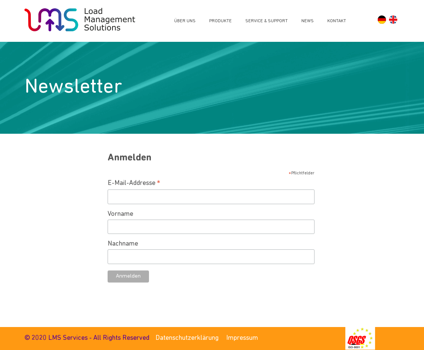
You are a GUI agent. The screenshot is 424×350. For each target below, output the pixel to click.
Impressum (242, 338)
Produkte (220, 21)
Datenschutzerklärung (187, 338)
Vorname (120, 223)
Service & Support (266, 21)
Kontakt (336, 21)
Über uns (185, 21)
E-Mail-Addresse (134, 193)
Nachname (123, 253)
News (307, 21)
